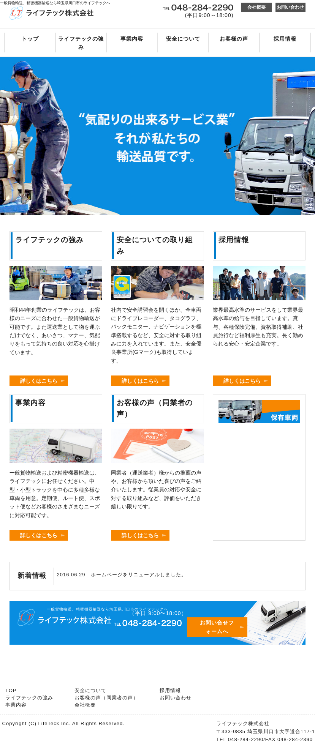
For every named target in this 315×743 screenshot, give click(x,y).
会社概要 (256, 7)
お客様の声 (234, 39)
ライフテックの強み (81, 43)
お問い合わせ (290, 7)
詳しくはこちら (38, 381)
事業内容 (131, 39)
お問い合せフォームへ (217, 627)
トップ (30, 39)
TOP (11, 690)
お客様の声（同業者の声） (106, 697)
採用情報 (285, 39)
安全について (183, 39)
